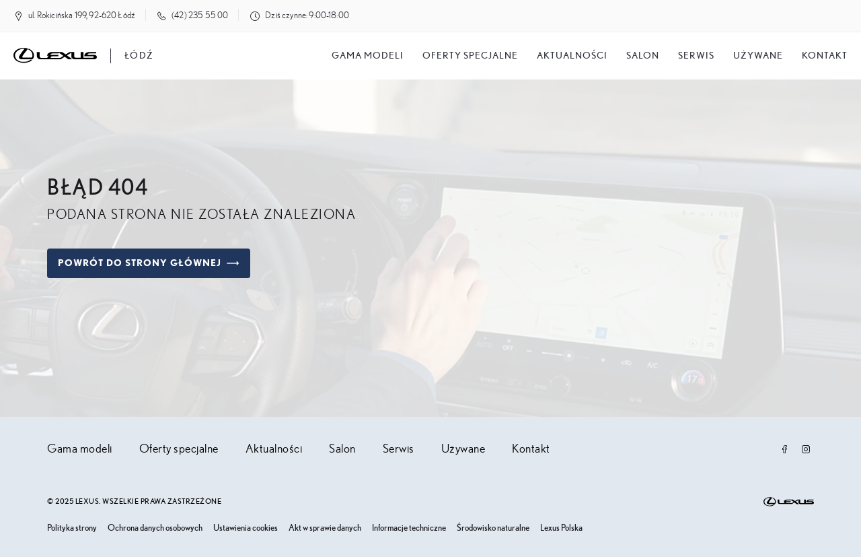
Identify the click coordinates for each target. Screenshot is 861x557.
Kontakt (825, 56)
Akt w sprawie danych (325, 528)
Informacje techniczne (409, 528)
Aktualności (572, 56)
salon (642, 56)
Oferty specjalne (470, 56)
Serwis (696, 56)
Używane (758, 56)
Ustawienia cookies (245, 528)
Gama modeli (368, 56)
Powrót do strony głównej (148, 263)
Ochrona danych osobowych (155, 528)
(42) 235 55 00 (200, 15)
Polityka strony (72, 528)
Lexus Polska (561, 528)
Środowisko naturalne (493, 528)
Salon (342, 449)
